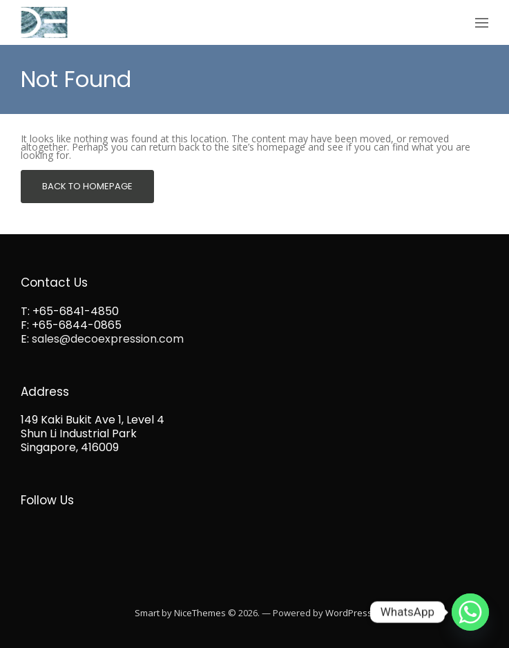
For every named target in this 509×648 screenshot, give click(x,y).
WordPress (348, 613)
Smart (147, 613)
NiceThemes (200, 613)
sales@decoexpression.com (108, 339)
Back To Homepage (87, 186)
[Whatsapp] (470, 612)
